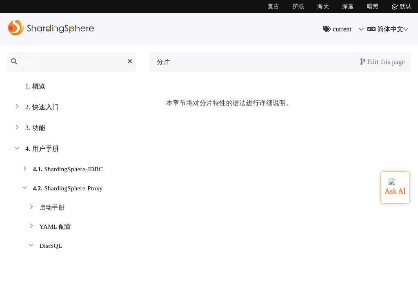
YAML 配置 (49, 227)
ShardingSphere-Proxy (62, 189)
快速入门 (36, 108)
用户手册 (36, 149)
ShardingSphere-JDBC (62, 170)
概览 (29, 87)
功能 (29, 128)
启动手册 (45, 208)
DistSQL (44, 247)
